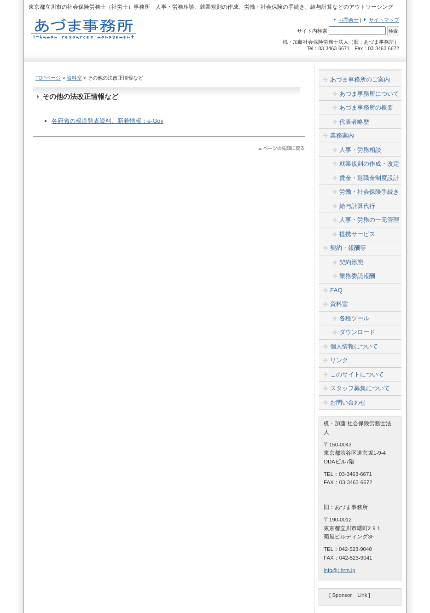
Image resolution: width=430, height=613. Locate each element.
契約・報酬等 (348, 247)
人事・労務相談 (360, 149)
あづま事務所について (369, 93)
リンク (339, 360)
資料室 (74, 78)
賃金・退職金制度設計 (369, 177)
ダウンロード (357, 332)
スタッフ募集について (360, 388)
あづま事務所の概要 (366, 107)
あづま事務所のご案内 (360, 79)
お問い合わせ (348, 402)
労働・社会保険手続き (369, 191)
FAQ (336, 290)
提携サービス (357, 234)
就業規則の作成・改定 (369, 163)
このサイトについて (357, 374)
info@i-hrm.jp (339, 570)
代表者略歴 (354, 121)
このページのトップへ (281, 148)
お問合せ (348, 20)
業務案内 (342, 135)
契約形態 (351, 262)
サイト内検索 (312, 31)
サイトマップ (384, 20)
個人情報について (354, 346)
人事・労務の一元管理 (369, 219)
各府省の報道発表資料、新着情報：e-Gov (107, 120)
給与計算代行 (357, 205)
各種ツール (354, 318)
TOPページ (48, 78)
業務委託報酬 (357, 275)
